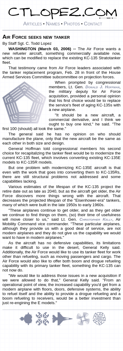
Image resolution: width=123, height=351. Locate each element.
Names (53, 24)
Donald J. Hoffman (102, 87)
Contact (93, 24)
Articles (32, 24)
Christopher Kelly (96, 219)
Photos (72, 24)
